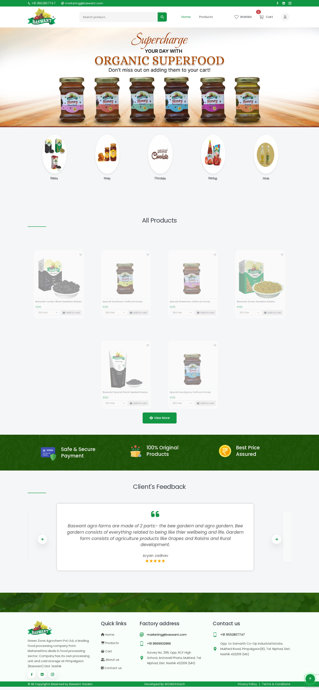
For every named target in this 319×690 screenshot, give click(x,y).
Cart (106, 654)
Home (186, 16)
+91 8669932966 (159, 647)
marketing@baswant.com (82, 3)
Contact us (111, 671)
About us (110, 663)
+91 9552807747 (42, 3)
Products (206, 16)
